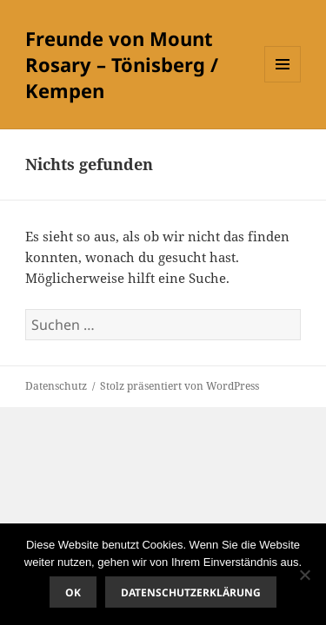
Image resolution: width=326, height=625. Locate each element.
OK (73, 592)
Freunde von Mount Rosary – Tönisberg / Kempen (121, 64)
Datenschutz (56, 385)
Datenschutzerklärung (191, 592)
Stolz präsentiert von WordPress (179, 385)
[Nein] (304, 574)
